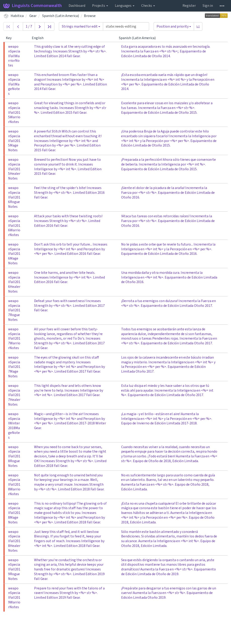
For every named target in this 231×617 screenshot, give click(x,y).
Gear (33, 15)
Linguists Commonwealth (32, 5)
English (39, 37)
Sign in (208, 5)
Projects (100, 5)
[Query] (126, 26)
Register (189, 5)
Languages (124, 5)
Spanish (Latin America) (60, 15)
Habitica (17, 15)
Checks (148, 5)
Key (10, 37)
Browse (90, 15)
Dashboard (77, 5)
